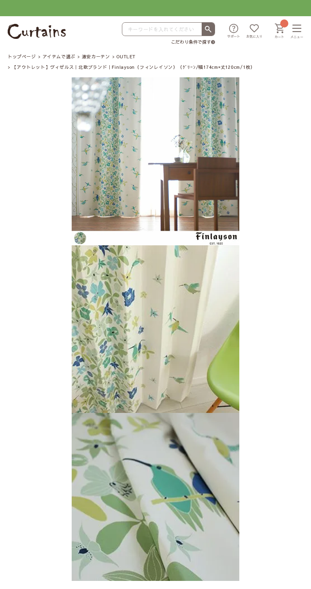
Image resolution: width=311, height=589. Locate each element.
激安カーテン (96, 56)
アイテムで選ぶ (59, 56)
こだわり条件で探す (191, 42)
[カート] (279, 31)
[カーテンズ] (37, 31)
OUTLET (125, 56)
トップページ (22, 56)
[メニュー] (296, 31)
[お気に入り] (254, 31)
